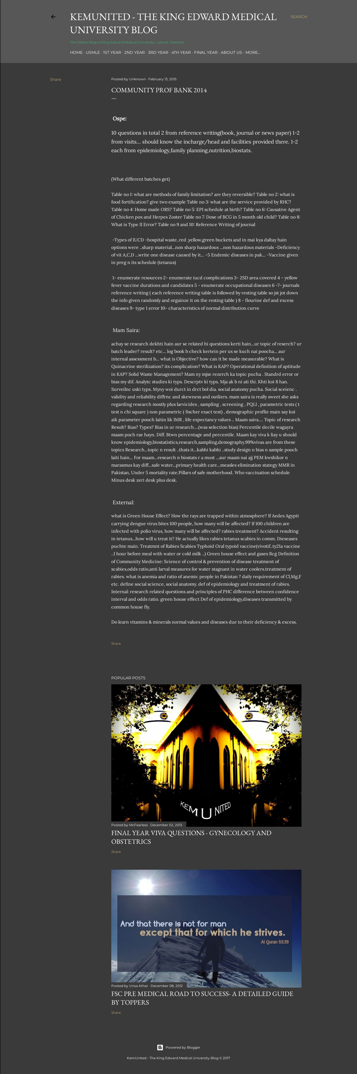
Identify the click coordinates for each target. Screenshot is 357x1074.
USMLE (93, 52)
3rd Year (158, 52)
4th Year (181, 52)
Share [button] (55, 79)
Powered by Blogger (178, 1047)
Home (76, 52)
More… (252, 52)
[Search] (299, 16)
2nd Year (134, 52)
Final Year (206, 52)
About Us (231, 52)
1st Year (112, 52)
